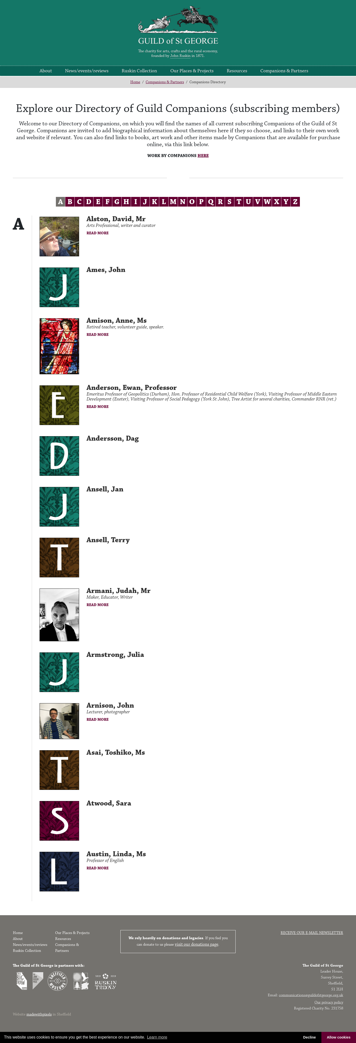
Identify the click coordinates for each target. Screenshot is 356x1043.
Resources (237, 71)
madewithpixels (39, 1014)
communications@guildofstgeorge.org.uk (311, 995)
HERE (203, 156)
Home (135, 82)
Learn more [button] (157, 1037)
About (46, 71)
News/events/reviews (87, 71)
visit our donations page (196, 944)
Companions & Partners (284, 71)
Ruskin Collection (139, 71)
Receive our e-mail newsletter (312, 933)
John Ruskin (180, 55)
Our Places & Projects (192, 71)
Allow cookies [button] (339, 1037)
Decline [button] (309, 1037)
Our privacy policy (328, 1002)
